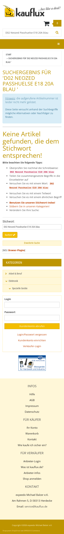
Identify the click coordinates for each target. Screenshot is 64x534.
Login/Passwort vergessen (32, 334)
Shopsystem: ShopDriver (11, 531)
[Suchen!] (57, 32)
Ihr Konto (32, 427)
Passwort (9, 312)
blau (45, 188)
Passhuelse (24, 188)
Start (8, 54)
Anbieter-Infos (32, 473)
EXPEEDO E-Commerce (32, 531)
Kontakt (32, 439)
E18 (35, 188)
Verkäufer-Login (32, 346)
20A (40, 188)
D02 (52, 184)
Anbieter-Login (32, 461)
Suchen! (10, 235)
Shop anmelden (32, 478)
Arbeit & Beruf (15, 273)
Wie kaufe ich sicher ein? (32, 445)
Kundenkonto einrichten (32, 340)
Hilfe (32, 394)
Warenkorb (32, 433)
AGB (32, 400)
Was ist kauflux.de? (32, 467)
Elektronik (13, 281)
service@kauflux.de (36, 506)
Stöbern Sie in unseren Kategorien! (29, 206)
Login (7, 299)
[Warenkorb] (32, 23)
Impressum (32, 406)
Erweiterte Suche (32, 243)
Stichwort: (9, 221)
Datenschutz (32, 411)
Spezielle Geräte (19, 288)
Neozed (13, 188)
